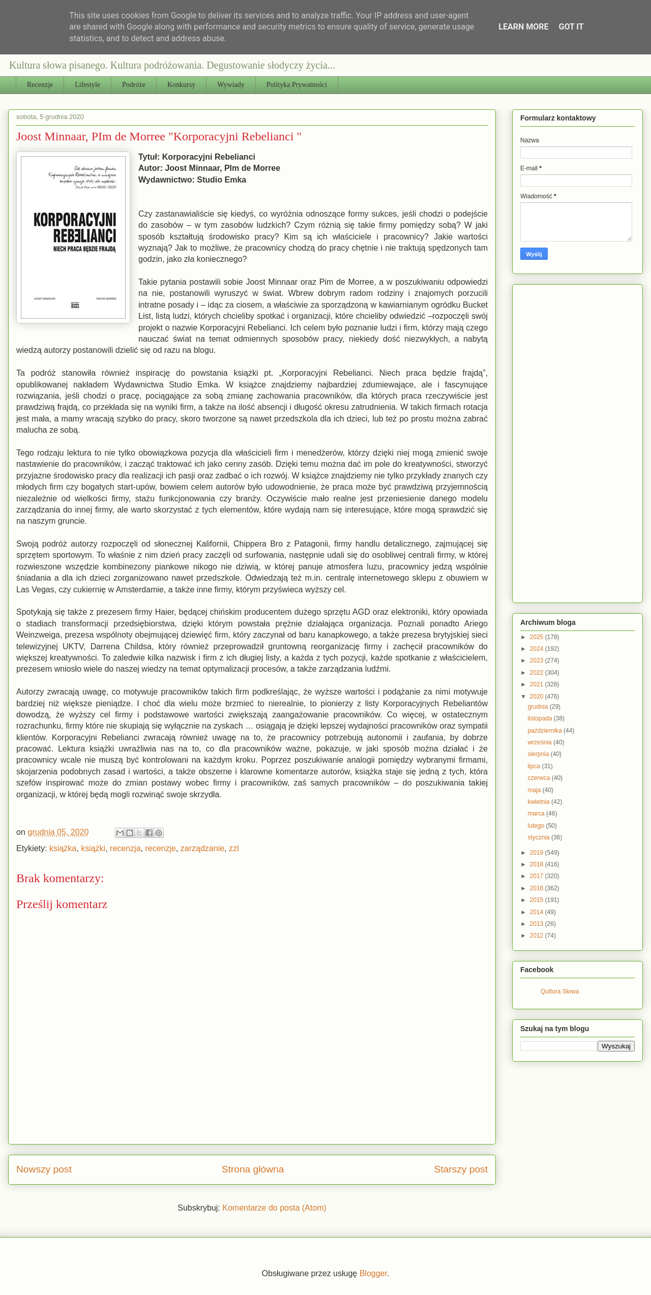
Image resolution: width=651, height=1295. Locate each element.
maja (534, 790)
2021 (537, 684)
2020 (537, 696)
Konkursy (181, 84)
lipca (534, 766)
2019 (537, 852)
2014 (537, 912)
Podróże (133, 84)
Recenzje (40, 84)
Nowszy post (44, 1169)
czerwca (539, 777)
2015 (537, 900)
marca (536, 813)
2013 (537, 923)
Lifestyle (87, 84)
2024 (537, 648)
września (540, 742)
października (545, 730)
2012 (537, 935)
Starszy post (461, 1169)
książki (93, 848)
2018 (537, 864)
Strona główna (253, 1169)
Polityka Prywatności (297, 84)
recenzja (125, 848)
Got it (570, 27)
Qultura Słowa (560, 991)
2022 (537, 672)
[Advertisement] (585, 440)
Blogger (373, 1273)
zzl (234, 848)
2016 (537, 888)
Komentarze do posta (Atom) (274, 1207)
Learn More (523, 27)
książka (62, 848)
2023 (537, 660)
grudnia (538, 706)
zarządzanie (202, 848)
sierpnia (538, 754)
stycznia (539, 837)
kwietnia (539, 801)
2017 (537, 876)
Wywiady (231, 84)
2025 (537, 637)
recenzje (160, 848)
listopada (540, 718)
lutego (536, 825)
